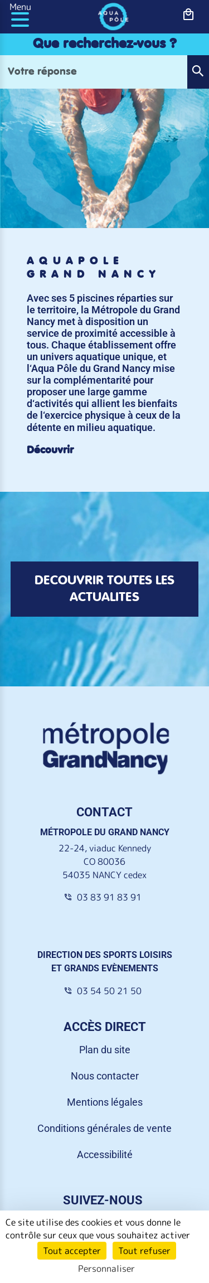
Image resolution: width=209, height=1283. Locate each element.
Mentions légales (105, 1102)
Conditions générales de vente (104, 1128)
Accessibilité (105, 1154)
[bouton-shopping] (189, 14)
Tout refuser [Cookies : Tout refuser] (144, 1251)
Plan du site (104, 1050)
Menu (20, 7)
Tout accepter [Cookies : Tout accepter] (72, 1251)
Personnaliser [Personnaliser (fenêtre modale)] (106, 1268)
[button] (198, 72)
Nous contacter (105, 1076)
